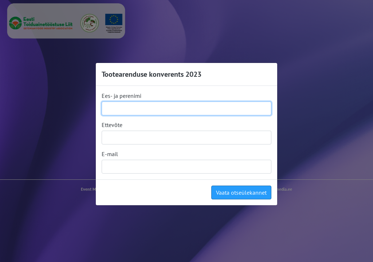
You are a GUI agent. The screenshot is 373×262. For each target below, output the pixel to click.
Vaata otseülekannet (241, 192)
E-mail (110, 154)
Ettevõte (112, 124)
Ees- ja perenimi (121, 95)
